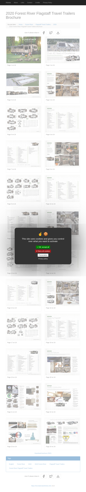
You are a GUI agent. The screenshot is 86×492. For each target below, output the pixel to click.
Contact (29, 2)
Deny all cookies (43, 251)
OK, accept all (43, 247)
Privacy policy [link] (43, 259)
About (16, 2)
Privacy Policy (47, 2)
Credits (37, 2)
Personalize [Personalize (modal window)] (43, 255)
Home (8, 3)
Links (22, 2)
